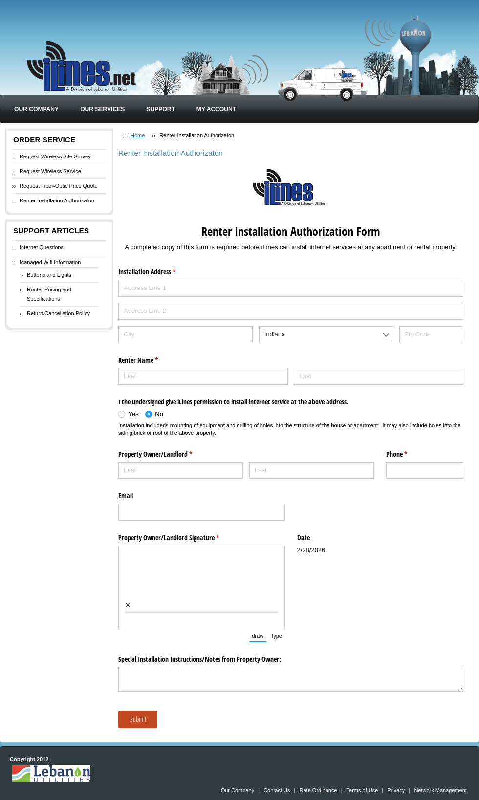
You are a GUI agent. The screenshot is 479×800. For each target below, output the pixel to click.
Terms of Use (362, 790)
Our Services (102, 109)
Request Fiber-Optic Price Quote (59, 186)
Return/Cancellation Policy (58, 313)
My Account (216, 109)
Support (160, 109)
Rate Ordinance (318, 790)
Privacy (396, 790)
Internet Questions (42, 247)
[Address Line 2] (290, 311)
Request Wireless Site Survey (55, 156)
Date (303, 537)
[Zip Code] (431, 334)
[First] (203, 376)
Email (125, 495)
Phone (408, 454)
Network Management (440, 790)
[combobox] (326, 334)
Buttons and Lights (49, 275)
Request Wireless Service (50, 171)
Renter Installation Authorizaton (57, 200)
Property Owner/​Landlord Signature (180, 538)
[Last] (378, 376)
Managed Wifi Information (50, 262)
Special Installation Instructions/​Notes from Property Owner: (199, 659)
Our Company (36, 109)
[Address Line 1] (290, 288)
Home (138, 135)
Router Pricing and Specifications (49, 294)
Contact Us (276, 790)
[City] (185, 334)
